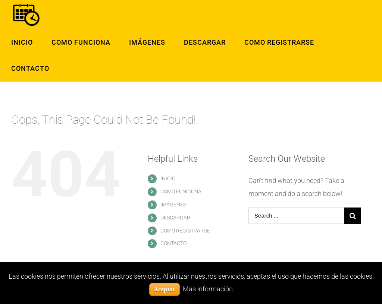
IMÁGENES (173, 205)
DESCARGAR (175, 218)
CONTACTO (173, 243)
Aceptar (165, 289)
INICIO (167, 178)
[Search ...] (296, 216)
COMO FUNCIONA (180, 191)
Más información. (208, 289)
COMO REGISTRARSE (185, 231)
